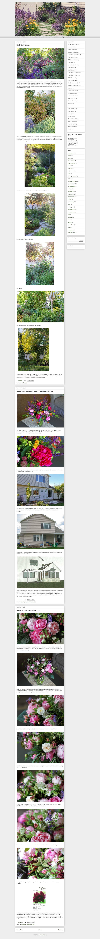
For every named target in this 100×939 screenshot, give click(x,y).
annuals (69, 189)
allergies (70, 222)
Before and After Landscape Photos (38, 37)
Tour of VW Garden (21, 37)
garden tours (71, 191)
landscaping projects (72, 181)
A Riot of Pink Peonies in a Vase (28, 610)
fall (20, 382)
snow (69, 204)
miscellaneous (29, 601)
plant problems (71, 212)
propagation (70, 230)
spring (69, 155)
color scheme (71, 160)
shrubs (23, 382)
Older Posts (60, 929)
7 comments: (20, 599)
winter (69, 199)
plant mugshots (71, 183)
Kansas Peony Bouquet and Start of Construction (35, 391)
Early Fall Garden (23, 45)
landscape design (72, 176)
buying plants (71, 194)
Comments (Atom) (42, 934)
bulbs (69, 158)
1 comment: (20, 380)
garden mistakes (71, 209)
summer (34, 601)
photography (71, 201)
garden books (71, 224)
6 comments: (20, 922)
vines (69, 219)
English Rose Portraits (67, 37)
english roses (71, 171)
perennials (29, 924)
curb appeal (70, 207)
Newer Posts (20, 929)
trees (26, 382)
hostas (69, 227)
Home (40, 929)
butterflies (70, 217)
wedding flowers (71, 232)
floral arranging (23, 601)
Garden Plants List (54, 37)
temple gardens (71, 186)
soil (69, 214)
